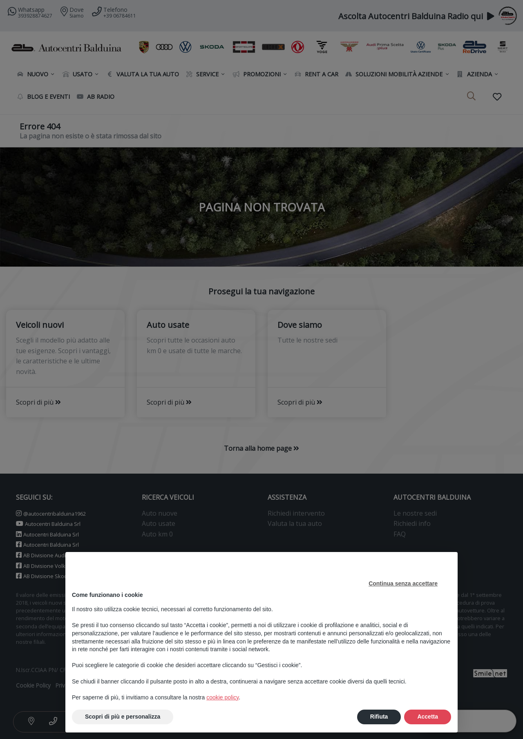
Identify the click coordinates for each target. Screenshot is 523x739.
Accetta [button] (427, 716)
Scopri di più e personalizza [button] (122, 716)
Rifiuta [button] (379, 716)
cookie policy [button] (222, 697)
